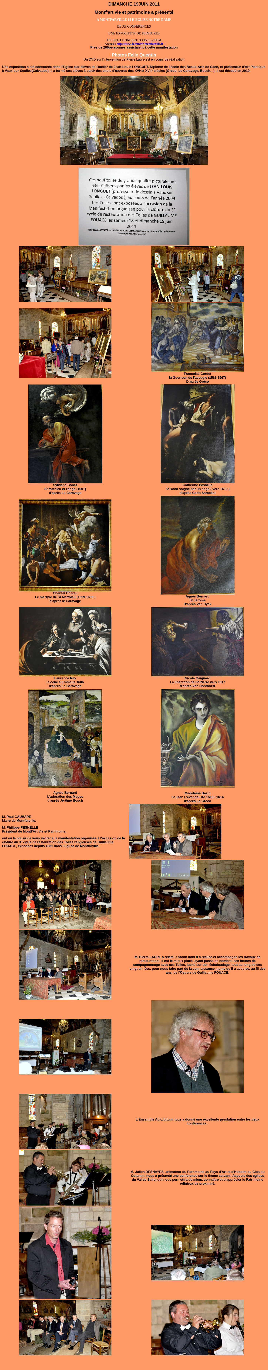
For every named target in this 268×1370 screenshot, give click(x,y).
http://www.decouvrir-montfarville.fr (140, 43)
